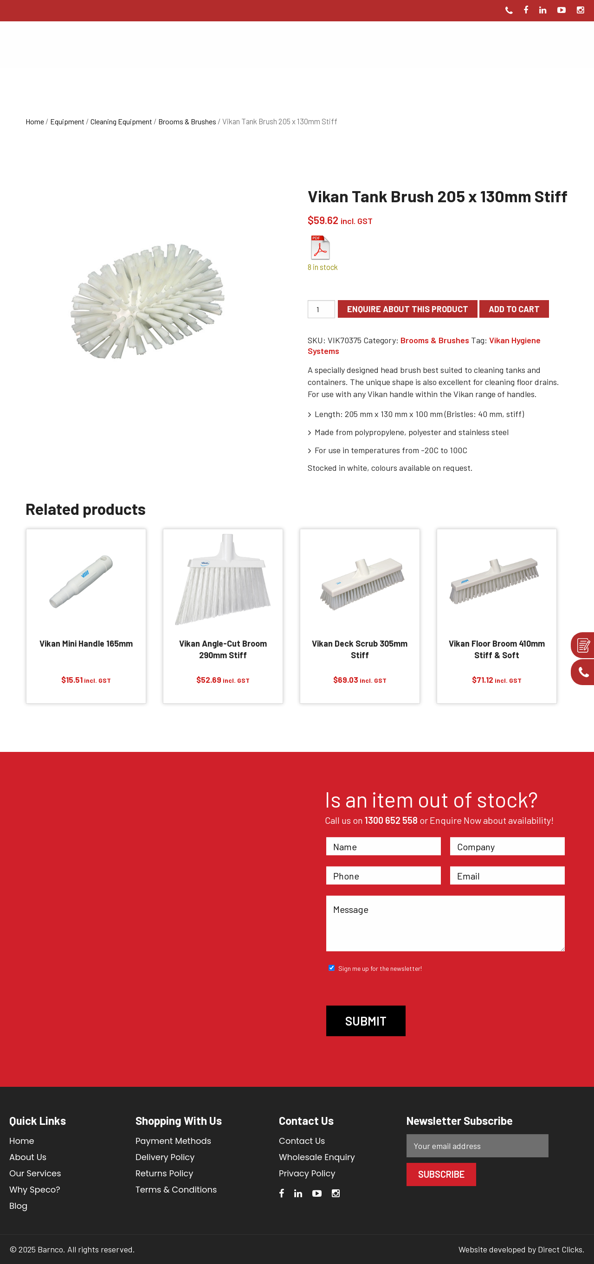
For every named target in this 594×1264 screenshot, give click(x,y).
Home (35, 121)
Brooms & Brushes (187, 121)
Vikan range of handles (494, 394)
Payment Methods (173, 1141)
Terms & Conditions (176, 1189)
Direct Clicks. (561, 1249)
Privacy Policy (307, 1173)
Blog (18, 1206)
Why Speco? (34, 1189)
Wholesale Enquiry (317, 1157)
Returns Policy (164, 1173)
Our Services (35, 1173)
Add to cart (514, 309)
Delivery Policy (165, 1157)
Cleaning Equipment (121, 121)
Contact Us (302, 1141)
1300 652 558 (391, 820)
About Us (27, 1157)
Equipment (67, 121)
